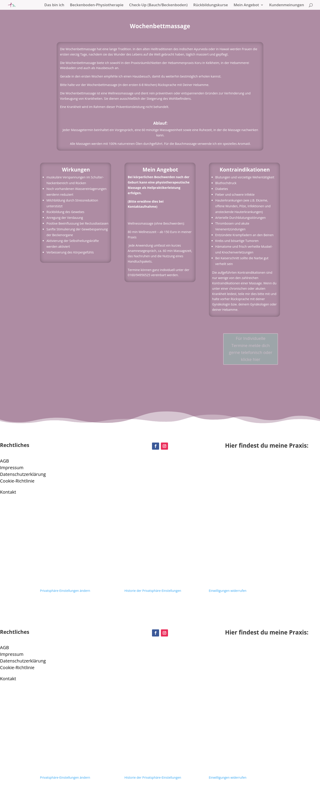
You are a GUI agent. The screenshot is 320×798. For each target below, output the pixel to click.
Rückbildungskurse (210, 5)
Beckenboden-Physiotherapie (97, 5)
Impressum (12, 468)
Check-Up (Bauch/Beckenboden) (158, 5)
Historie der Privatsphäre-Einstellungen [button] (152, 591)
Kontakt (8, 492)
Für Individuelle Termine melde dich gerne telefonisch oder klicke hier (250, 349)
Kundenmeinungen (286, 5)
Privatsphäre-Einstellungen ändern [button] (65, 591)
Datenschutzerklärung (23, 474)
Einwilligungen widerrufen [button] (227, 591)
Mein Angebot (246, 5)
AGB (4, 461)
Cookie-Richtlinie (17, 481)
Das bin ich (54, 5)
